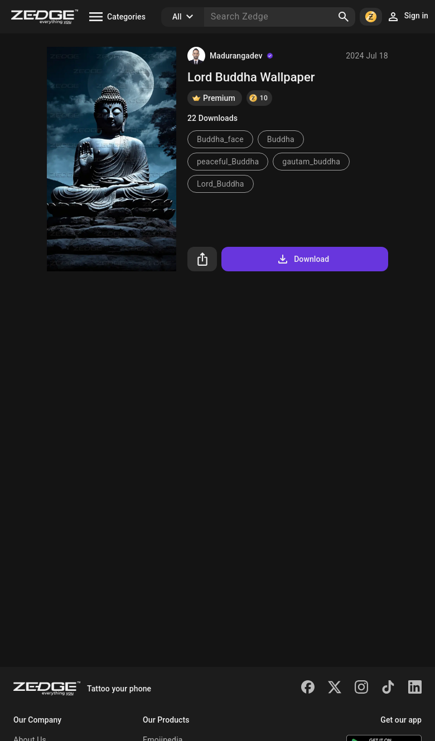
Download (302, 259)
